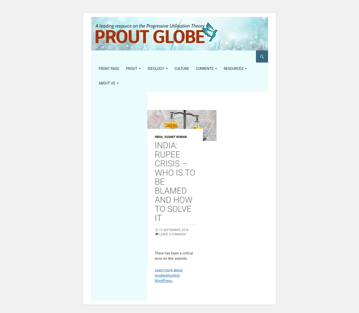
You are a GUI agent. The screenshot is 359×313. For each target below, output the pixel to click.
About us (107, 83)
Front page (109, 69)
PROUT (131, 69)
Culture (181, 69)
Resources (233, 69)
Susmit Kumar (175, 137)
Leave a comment (173, 234)
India (159, 137)
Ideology (156, 69)
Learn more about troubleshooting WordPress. (169, 275)
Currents (204, 69)
